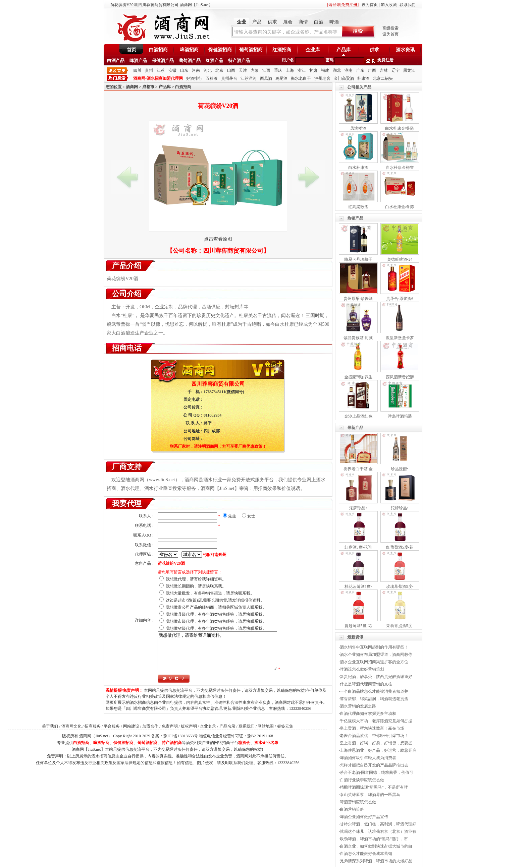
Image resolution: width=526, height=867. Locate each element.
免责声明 (170, 726)
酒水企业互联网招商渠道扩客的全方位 (374, 662)
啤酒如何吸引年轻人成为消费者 (368, 757)
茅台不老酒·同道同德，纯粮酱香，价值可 (376, 772)
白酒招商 (158, 49)
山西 (231, 70)
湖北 (337, 70)
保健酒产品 (163, 60)
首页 (131, 49)
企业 (241, 21)
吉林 (384, 70)
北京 (219, 70)
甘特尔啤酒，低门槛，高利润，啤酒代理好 (378, 824)
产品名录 (227, 726)
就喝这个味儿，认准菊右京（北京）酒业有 (378, 831)
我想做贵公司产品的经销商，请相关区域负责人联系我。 (216, 607)
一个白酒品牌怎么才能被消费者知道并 (374, 691)
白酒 (318, 21)
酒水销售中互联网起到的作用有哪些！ (374, 647)
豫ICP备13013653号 (180, 736)
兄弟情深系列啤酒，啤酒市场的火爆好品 (376, 861)
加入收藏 (389, 4)
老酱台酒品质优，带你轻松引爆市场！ (374, 735)
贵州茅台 (229, 78)
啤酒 (334, 21)
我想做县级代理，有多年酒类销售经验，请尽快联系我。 (216, 614)
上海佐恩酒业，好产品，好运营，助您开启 (378, 750)
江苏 (161, 70)
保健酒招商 (220, 49)
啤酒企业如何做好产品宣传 (364, 816)
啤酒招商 (189, 49)
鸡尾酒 (281, 78)
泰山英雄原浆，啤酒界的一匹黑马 (370, 794)
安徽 (172, 70)
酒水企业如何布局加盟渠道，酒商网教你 (376, 654)
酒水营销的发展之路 (358, 706)
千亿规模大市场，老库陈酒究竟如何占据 (376, 721)
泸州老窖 (322, 78)
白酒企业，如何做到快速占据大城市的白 (376, 846)
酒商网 (132, 86)
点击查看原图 (218, 239)
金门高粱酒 (344, 78)
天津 (243, 70)
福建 (325, 70)
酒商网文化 (71, 726)
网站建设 (131, 726)
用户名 (288, 60)
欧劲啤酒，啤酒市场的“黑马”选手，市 (374, 839)
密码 (329, 60)
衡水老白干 (301, 78)
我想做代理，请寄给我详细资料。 (196, 579)
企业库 (313, 49)
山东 (184, 70)
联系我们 (408, 4)
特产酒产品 (239, 60)
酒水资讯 (405, 49)
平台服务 (112, 726)
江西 (266, 70)
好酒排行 (194, 78)
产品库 (343, 49)
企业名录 (208, 726)
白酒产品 (115, 60)
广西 (372, 70)
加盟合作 (150, 726)
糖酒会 (244, 742)
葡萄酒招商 (251, 49)
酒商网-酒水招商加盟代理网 (158, 78)
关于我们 (50, 726)
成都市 (148, 86)
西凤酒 (266, 78)
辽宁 (395, 70)
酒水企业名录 (266, 742)
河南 (196, 70)
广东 (360, 70)
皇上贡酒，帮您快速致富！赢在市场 (372, 728)
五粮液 (212, 78)
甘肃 (313, 70)
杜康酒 (363, 78)
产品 (257, 21)
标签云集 (285, 726)
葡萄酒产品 (190, 60)
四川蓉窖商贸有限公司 (233, 250)
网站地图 (266, 726)
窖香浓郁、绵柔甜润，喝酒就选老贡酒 (374, 698)
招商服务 (93, 726)
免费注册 (385, 60)
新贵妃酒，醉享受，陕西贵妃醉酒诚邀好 (376, 676)
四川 (137, 70)
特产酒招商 (172, 742)
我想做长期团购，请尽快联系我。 (196, 586)
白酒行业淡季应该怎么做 (362, 780)
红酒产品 (214, 60)
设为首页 (370, 4)
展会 (288, 21)
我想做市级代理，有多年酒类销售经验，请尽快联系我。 (216, 621)
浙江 (302, 70)
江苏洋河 (249, 78)
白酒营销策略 (352, 809)
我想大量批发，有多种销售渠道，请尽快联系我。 (210, 593)
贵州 (149, 70)
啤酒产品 (138, 60)
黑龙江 (409, 70)
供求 (272, 21)
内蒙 (255, 70)
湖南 (349, 70)
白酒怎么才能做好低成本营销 (366, 853)
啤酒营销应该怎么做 (358, 802)
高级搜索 (390, 28)
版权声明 (189, 726)
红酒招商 (281, 49)
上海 (290, 70)
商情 (303, 21)
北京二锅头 (383, 78)
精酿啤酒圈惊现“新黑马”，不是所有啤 (374, 787)
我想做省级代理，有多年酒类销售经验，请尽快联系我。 (216, 628)
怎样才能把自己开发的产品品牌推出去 (374, 765)
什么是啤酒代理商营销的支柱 (366, 684)
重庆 (278, 70)
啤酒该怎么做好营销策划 (362, 669)
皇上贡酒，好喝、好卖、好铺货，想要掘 (376, 743)
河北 (208, 70)
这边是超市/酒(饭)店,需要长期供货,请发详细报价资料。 (215, 600)
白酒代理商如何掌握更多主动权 (368, 713)
